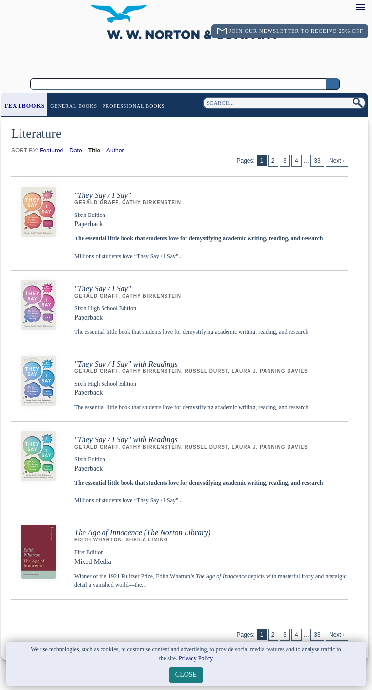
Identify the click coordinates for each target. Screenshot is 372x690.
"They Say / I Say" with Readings (126, 364)
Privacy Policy (196, 658)
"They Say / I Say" (102, 195)
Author (115, 150)
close (186, 674)
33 (317, 160)
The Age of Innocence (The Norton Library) (142, 532)
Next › (337, 160)
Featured (51, 150)
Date (75, 150)
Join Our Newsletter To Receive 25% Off (296, 31)
